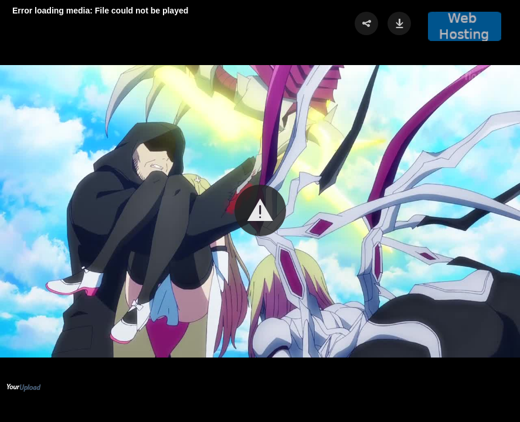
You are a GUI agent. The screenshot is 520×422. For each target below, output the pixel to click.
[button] (260, 210)
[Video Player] (260, 211)
